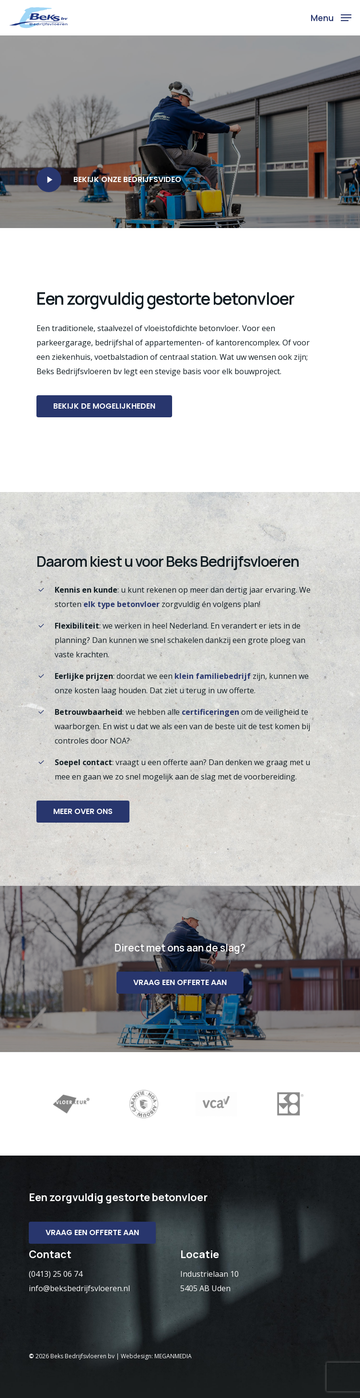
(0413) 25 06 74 (55, 1274)
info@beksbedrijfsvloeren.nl (79, 1288)
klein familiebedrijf (212, 676)
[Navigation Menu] (331, 17)
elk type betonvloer (121, 604)
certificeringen (210, 712)
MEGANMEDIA (173, 1356)
